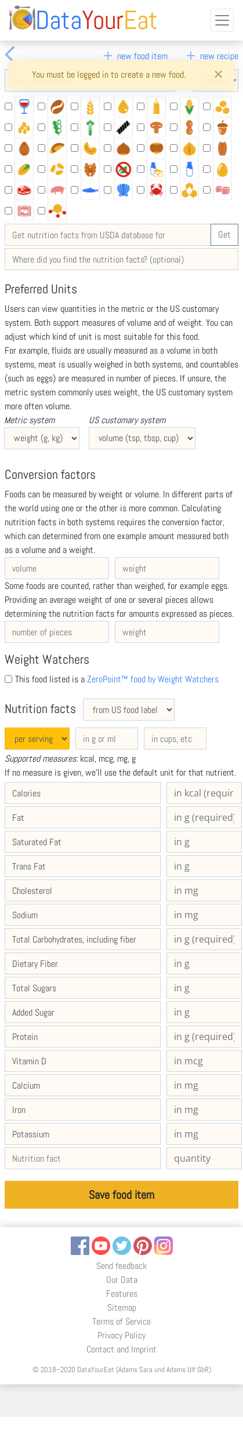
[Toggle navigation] (222, 20)
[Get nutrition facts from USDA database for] (108, 235)
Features (121, 1293)
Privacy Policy (121, 1335)
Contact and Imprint (121, 1349)
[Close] (218, 75)
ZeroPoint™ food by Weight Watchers (153, 679)
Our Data (121, 1280)
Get (224, 234)
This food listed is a (117, 679)
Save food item (121, 1194)
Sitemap (121, 1307)
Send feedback (121, 1266)
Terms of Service (121, 1321)
